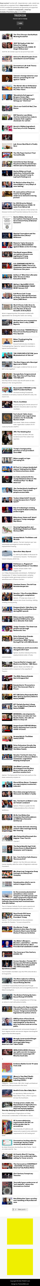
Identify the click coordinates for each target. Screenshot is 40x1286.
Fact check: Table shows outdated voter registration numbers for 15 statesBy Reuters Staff (24, 417)
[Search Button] (20, 28)
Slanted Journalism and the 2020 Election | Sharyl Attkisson (24, 235)
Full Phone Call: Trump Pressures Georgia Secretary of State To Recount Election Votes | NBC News (24, 296)
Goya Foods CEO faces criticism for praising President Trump (22, 915)
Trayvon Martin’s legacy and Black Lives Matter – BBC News (25, 663)
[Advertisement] (20, 1231)
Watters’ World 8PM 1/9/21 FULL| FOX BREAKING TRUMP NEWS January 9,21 (24, 286)
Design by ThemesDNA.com (20, 1284)
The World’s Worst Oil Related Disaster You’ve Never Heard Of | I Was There (24, 87)
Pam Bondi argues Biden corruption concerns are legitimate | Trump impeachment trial (23, 255)
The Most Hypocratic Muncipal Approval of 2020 (25, 363)
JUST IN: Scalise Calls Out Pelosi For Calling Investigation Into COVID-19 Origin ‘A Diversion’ (24, 46)
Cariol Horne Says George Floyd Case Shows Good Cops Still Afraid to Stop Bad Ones (24, 164)
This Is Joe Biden (20, 402)
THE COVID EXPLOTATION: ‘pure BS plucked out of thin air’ (25, 354)
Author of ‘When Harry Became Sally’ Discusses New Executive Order (25, 277)
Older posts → (22, 1209)
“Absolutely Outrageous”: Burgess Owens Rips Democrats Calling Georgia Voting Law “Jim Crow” (24, 98)
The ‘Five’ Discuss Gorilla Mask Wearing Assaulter (25, 35)
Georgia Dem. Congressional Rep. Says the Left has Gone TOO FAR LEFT (24, 376)
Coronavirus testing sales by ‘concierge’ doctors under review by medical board (24, 1142)
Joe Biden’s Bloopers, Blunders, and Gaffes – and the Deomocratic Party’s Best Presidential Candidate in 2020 (25, 944)
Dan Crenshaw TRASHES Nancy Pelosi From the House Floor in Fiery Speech (25, 332)
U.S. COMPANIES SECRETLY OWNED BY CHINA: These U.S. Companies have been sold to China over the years (25, 266)
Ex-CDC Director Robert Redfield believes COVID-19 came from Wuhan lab (24, 205)
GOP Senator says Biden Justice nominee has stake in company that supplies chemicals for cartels (25, 118)
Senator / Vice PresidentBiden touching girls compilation (25, 594)
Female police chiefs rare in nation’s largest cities (24, 883)
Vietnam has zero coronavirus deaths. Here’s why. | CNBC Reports (25, 322)
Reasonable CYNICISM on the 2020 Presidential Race (24, 389)
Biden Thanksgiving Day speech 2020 (22, 340)
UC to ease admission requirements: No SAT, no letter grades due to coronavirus (23, 1123)
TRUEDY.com (20, 15)
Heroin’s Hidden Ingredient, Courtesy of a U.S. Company (24, 127)
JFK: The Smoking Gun (22, 432)
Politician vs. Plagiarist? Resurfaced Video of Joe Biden (25, 565)
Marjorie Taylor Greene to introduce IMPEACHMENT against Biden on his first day (24, 245)
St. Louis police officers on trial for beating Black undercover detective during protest (25, 195)
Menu (20, 23)
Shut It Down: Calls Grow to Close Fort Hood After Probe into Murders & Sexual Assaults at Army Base (24, 308)
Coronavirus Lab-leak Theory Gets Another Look (24, 66)
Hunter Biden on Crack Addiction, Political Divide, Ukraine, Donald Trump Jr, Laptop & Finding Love (23, 174)
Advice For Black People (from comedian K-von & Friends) (25, 58)
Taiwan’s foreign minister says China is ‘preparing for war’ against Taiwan (25, 77)
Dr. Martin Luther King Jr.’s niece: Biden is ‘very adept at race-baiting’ (24, 184)
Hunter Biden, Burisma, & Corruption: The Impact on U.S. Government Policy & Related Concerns (25, 220)
